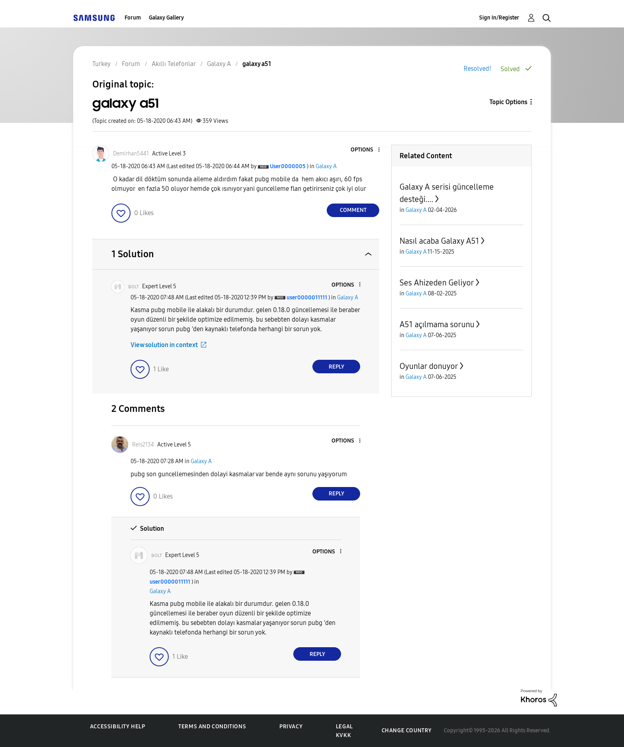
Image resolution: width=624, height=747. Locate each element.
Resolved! (477, 68)
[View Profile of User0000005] (288, 166)
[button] (366, 150)
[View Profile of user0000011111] (307, 297)
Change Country (407, 730)
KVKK (343, 735)
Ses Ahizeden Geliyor (437, 282)
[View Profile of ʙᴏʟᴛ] (133, 286)
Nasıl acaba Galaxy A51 (439, 241)
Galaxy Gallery (166, 17)
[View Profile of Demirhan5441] (131, 153)
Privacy (290, 726)
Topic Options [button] (508, 102)
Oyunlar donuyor (429, 366)
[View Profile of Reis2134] (143, 444)
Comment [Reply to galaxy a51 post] (353, 210)
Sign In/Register (499, 17)
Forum (133, 17)
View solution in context (164, 345)
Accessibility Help (117, 726)
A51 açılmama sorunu (437, 324)
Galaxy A (326, 166)
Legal (344, 726)
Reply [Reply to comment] (336, 366)
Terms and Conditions (212, 726)
